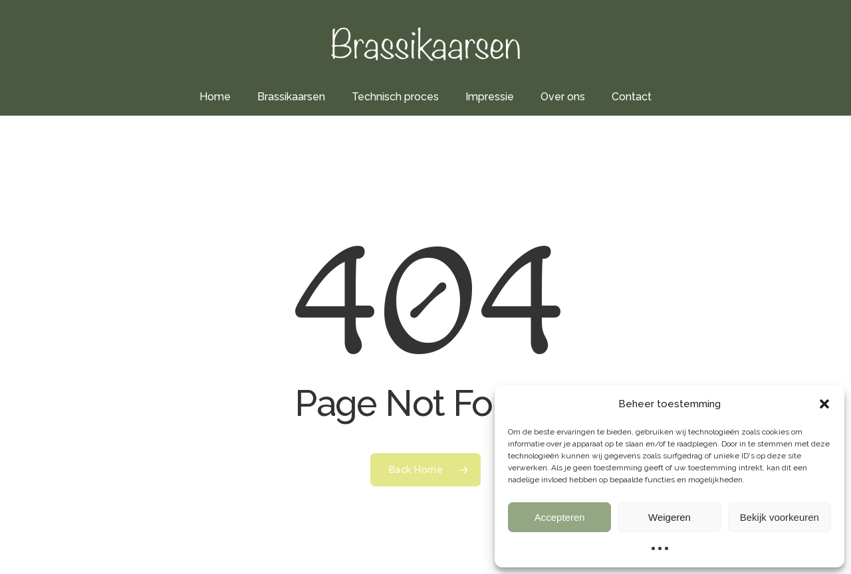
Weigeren (669, 517)
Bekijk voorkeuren (779, 517)
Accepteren (560, 517)
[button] (824, 404)
